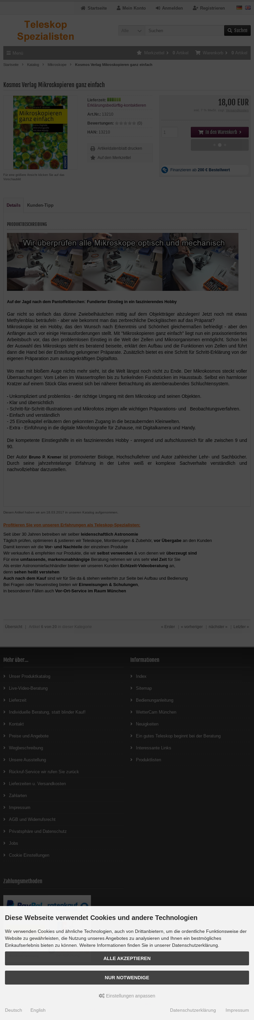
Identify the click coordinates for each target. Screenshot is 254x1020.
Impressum (237, 1010)
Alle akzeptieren (127, 958)
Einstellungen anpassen (127, 995)
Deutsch (13, 1010)
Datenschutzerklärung (193, 1010)
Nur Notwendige (127, 977)
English (38, 1010)
